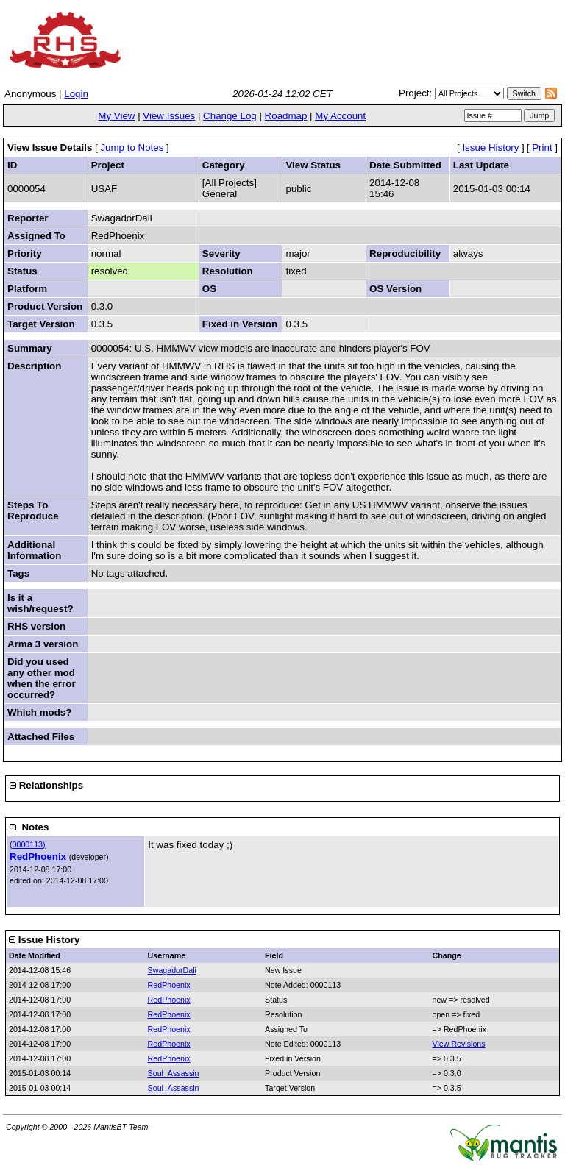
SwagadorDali (172, 970)
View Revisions (459, 1043)
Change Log (230, 115)
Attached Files (40, 736)
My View (116, 115)
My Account (340, 115)
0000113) (29, 844)
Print (542, 147)
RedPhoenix (38, 856)
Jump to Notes (131, 147)
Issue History (490, 147)
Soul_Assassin (173, 1073)
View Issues (169, 115)
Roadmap (286, 115)
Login (76, 93)
